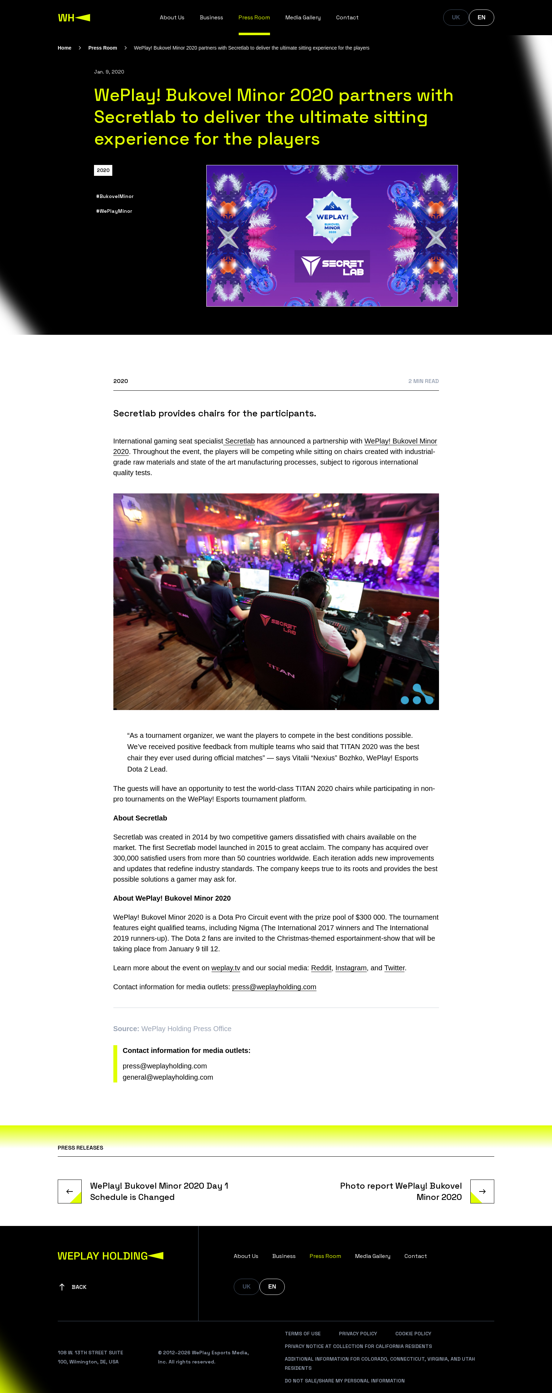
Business (211, 17)
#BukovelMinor (114, 196)
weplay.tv (226, 968)
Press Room (254, 17)
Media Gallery (303, 17)
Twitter (394, 968)
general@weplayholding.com (168, 1077)
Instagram (351, 968)
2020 (103, 170)
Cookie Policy (413, 1333)
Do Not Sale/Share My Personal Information (345, 1381)
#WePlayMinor (114, 211)
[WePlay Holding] (74, 17)
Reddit (321, 968)
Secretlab (239, 441)
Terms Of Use (303, 1333)
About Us (172, 17)
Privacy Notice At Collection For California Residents (358, 1346)
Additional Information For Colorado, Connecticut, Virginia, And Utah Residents (380, 1363)
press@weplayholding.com (274, 987)
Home (64, 48)
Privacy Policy (358, 1333)
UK (456, 17)
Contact (347, 17)
